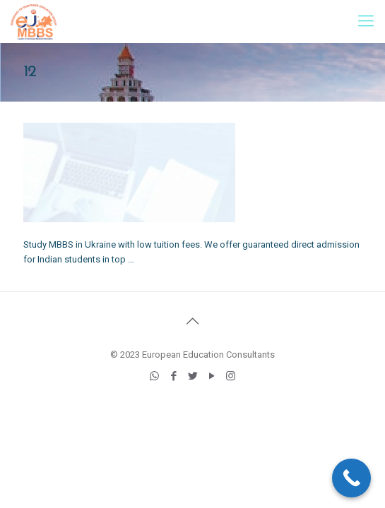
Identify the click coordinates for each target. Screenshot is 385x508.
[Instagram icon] (230, 376)
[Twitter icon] (192, 376)
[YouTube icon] (211, 376)
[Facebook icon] (173, 376)
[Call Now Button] (351, 478)
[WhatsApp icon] (154, 376)
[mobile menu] (366, 21)
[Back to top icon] (193, 321)
